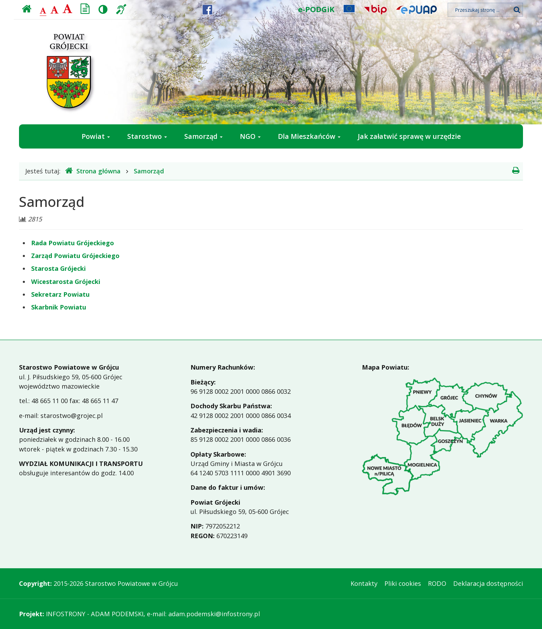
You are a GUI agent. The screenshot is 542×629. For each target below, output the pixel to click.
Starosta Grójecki (58, 268)
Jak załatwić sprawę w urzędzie (409, 136)
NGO (250, 136)
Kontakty (364, 583)
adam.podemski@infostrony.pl (214, 614)
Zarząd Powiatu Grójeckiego (75, 255)
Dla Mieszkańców (309, 136)
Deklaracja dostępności (488, 583)
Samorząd (203, 136)
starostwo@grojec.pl (71, 415)
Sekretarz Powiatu (60, 294)
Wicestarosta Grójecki (65, 281)
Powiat (96, 136)
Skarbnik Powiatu (58, 307)
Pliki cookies (402, 583)
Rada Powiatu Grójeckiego (72, 243)
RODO (437, 583)
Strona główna (93, 170)
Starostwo (147, 136)
